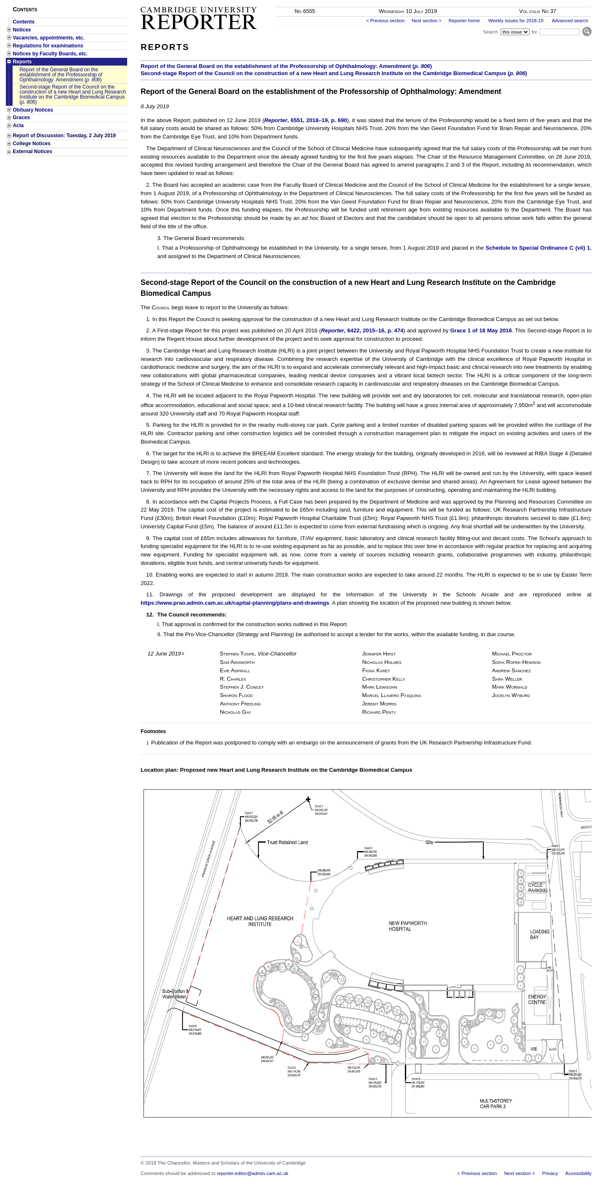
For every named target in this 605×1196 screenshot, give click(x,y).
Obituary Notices (33, 110)
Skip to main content (569, 2)
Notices (22, 30)
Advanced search (570, 20)
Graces (21, 117)
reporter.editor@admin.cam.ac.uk (252, 1173)
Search (490, 31)
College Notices (31, 143)
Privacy (550, 1173)
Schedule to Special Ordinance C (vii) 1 (537, 248)
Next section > (426, 20)
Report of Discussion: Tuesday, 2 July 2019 (64, 135)
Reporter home (464, 20)
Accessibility (578, 1173)
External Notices (32, 151)
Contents (23, 22)
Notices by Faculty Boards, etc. (50, 54)
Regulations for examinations (48, 46)
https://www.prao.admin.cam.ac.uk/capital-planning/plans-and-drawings (235, 603)
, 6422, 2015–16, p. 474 (362, 330)
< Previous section (385, 20)
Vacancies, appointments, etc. (48, 38)
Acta (18, 125)
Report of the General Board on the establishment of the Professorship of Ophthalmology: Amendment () (60, 75)
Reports (22, 62)
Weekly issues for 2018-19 (516, 20)
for (534, 31)
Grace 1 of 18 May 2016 (481, 330)
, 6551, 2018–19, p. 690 (305, 120)
